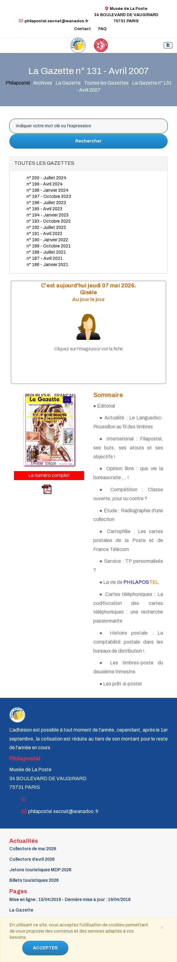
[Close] (162, 927)
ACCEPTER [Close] (45, 948)
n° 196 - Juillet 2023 (46, 202)
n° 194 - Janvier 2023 (48, 215)
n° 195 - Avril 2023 (44, 209)
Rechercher (88, 141)
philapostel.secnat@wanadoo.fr (53, 21)
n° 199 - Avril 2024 (45, 184)
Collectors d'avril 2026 (32, 859)
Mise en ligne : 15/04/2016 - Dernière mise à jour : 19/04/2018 (70, 899)
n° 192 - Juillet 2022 (46, 227)
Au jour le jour (88, 299)
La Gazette (21, 910)
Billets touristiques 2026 (34, 880)
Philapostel (18, 82)
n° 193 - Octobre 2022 (49, 221)
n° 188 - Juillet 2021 (46, 252)
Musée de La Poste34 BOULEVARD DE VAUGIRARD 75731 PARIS (126, 15)
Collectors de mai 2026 (32, 848)
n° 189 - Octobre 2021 (49, 246)
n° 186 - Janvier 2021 (47, 264)
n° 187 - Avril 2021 (45, 258)
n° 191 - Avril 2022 (44, 233)
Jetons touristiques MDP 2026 (40, 870)
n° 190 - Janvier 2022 (47, 240)
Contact (82, 29)
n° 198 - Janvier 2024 (48, 190)
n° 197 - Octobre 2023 (49, 196)
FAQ (102, 29)
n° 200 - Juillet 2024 (46, 178)
